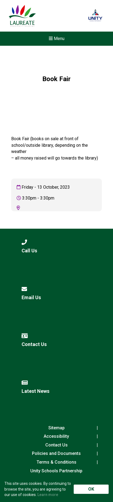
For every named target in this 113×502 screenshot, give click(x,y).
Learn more (47, 494)
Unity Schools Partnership (56, 470)
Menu (56, 38)
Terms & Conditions (56, 462)
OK (91, 489)
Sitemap (56, 427)
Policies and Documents (56, 453)
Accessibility (56, 436)
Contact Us (56, 445)
